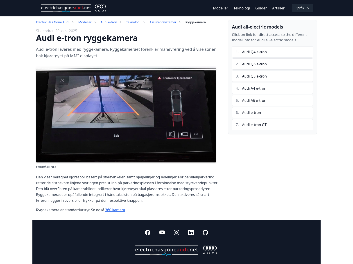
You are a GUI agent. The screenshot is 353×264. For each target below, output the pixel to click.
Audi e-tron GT (254, 124)
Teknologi (241, 8)
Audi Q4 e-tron (254, 51)
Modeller (220, 8)
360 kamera (115, 209)
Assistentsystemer (162, 22)
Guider (261, 8)
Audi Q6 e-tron (254, 64)
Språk (303, 8)
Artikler (278, 8)
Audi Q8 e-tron (254, 76)
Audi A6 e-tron (254, 100)
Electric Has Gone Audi (52, 22)
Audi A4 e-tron (254, 88)
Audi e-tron (109, 22)
